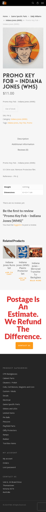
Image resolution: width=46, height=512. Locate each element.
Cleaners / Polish (10, 382)
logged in (18, 225)
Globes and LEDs (10, 408)
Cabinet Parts (8, 378)
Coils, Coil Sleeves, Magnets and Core (18, 387)
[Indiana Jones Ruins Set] (9, 252)
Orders (6, 463)
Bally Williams (36, 16)
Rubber (6, 439)
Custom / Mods (9, 391)
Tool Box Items (9, 443)
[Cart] (37, 2)
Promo (29, 123)
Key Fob (22, 123)
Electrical (6, 400)
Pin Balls (6, 417)
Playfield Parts (9, 426)
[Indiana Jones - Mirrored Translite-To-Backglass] (35, 252)
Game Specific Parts (19, 16)
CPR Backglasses (10, 374)
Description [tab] (23, 138)
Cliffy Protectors (10, 430)
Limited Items (9, 413)
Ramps (6, 434)
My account (7, 458)
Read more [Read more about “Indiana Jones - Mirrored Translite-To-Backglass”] (35, 280)
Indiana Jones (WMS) (14, 20)
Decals (5, 395)
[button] (42, 3)
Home (5, 16)
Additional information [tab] (23, 144)
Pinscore (6, 421)
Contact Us (24, 346)
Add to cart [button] (9, 273)
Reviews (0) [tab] (23, 149)
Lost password (9, 467)
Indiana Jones (13, 123)
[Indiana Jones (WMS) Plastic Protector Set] (22, 252)
